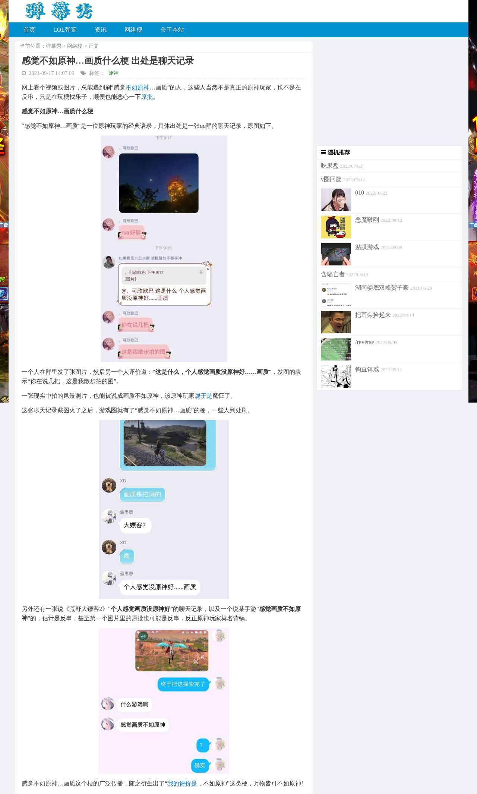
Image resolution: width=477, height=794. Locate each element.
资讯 (101, 29)
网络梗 (133, 29)
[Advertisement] (387, 93)
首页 (29, 29)
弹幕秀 (53, 46)
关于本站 (172, 29)
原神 (114, 73)
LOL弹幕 (65, 29)
